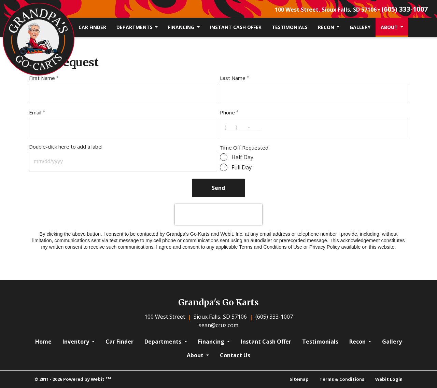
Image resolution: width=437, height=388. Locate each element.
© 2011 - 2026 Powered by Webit (72, 379)
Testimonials (290, 27)
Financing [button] (182, 27)
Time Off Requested (244, 147)
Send (218, 188)
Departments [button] (135, 27)
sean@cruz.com (218, 325)
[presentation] (218, 214)
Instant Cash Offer (236, 27)
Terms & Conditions (342, 379)
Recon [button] (327, 27)
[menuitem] (92, 27)
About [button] (390, 27)
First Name (42, 77)
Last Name (232, 77)
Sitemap (299, 379)
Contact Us (235, 355)
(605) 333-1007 (404, 9)
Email (35, 112)
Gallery (360, 27)
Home (43, 341)
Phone (227, 112)
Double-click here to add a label (65, 146)
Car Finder (92, 27)
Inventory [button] (76, 341)
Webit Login (389, 379)
